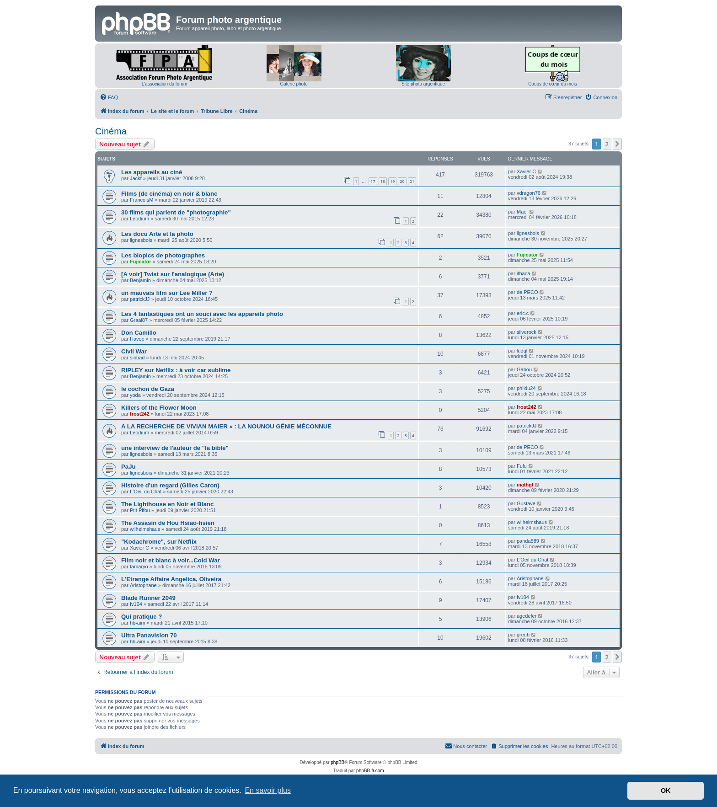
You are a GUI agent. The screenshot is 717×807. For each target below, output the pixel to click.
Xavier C (526, 171)
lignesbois (141, 240)
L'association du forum (164, 83)
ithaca (523, 273)
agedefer (526, 616)
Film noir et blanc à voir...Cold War (170, 560)
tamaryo (139, 566)
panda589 (528, 541)
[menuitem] (109, 97)
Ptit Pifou (140, 510)
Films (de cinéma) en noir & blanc (169, 193)
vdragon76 (528, 193)
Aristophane (143, 585)
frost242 (140, 414)
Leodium (139, 218)
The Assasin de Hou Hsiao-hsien (167, 522)
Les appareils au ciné (151, 172)
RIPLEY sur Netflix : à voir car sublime (175, 370)
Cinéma (111, 131)
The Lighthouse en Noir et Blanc (167, 504)
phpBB (337, 762)
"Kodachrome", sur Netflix (159, 541)
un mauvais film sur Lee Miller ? (167, 292)
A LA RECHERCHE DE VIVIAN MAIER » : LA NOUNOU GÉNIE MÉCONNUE (226, 426)
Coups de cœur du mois (552, 83)
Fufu (522, 466)
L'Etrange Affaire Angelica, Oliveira (171, 579)
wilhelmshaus (145, 529)
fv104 (136, 604)
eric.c (523, 313)
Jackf (136, 178)
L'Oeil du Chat (145, 491)
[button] (617, 144)
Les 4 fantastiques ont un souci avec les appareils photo (202, 313)
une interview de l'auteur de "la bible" (175, 447)
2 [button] (607, 144)
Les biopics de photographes (163, 255)
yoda (135, 395)
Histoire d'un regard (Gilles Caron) (170, 485)
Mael (522, 211)
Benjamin (140, 280)
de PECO (527, 292)
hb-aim (137, 622)
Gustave (526, 503)
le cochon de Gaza (147, 388)
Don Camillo (138, 332)
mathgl (525, 484)
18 (382, 181)
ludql (522, 350)
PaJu (128, 466)
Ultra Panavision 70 (149, 635)
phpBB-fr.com (370, 770)
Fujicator (140, 261)
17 (372, 181)
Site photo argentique (423, 83)
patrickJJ (140, 299)
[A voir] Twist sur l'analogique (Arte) (172, 274)
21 (412, 181)
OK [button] (666, 790)
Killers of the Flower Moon (159, 407)
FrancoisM (141, 200)
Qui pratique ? (141, 616)
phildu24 (526, 388)
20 (402, 181)
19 (392, 181)
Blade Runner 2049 (148, 597)
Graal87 (139, 320)
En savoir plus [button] (268, 790)
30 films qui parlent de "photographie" (176, 212)
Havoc (137, 339)
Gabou (524, 369)
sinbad (137, 357)
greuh (523, 634)
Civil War (134, 351)
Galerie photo (293, 83)
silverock (526, 332)
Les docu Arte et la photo (157, 233)
